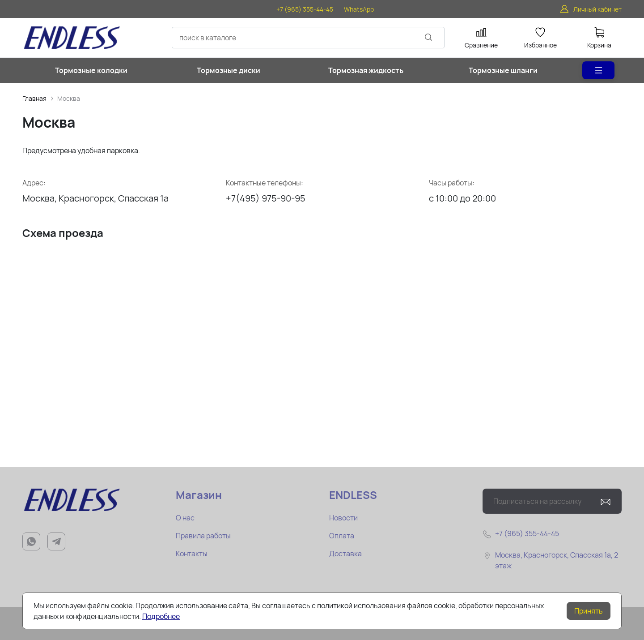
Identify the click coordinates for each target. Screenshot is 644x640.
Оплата (341, 536)
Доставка (345, 553)
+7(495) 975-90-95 (265, 198)
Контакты (192, 553)
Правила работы (203, 536)
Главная (34, 98)
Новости (343, 518)
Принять (588, 611)
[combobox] (308, 37)
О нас (185, 518)
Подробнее (161, 616)
